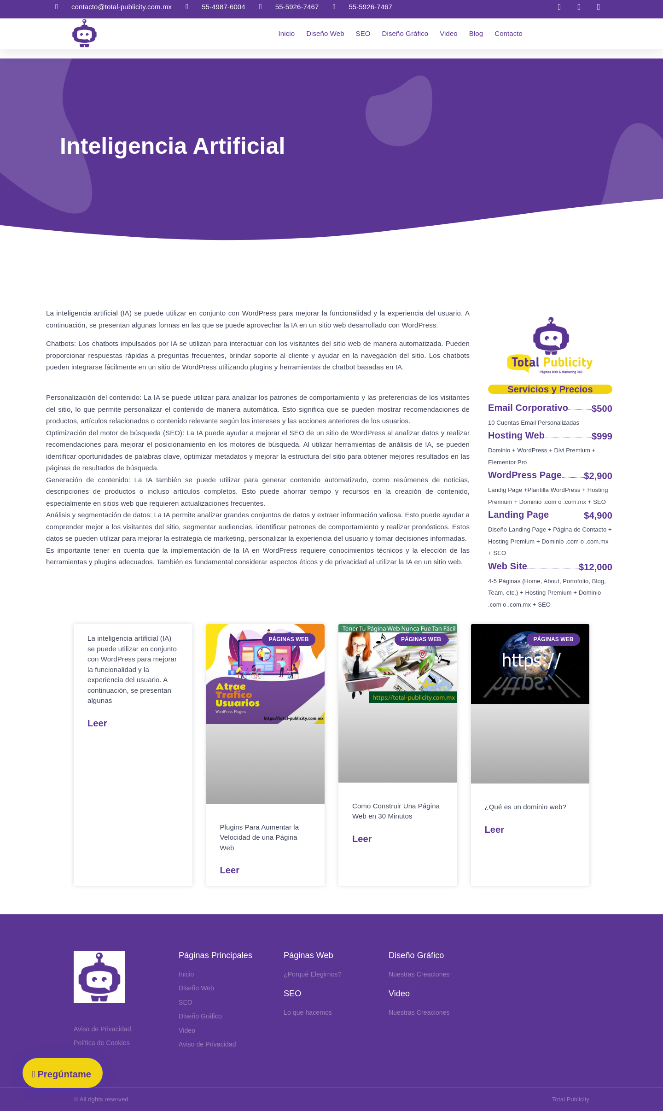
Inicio (287, 33)
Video (449, 33)
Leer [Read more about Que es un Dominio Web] (495, 829)
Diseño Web (325, 33)
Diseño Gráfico (405, 33)
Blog (476, 33)
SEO (363, 33)
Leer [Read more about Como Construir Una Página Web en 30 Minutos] (362, 839)
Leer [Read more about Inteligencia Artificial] (97, 723)
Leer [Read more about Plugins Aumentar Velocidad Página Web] (230, 870)
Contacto (508, 33)
